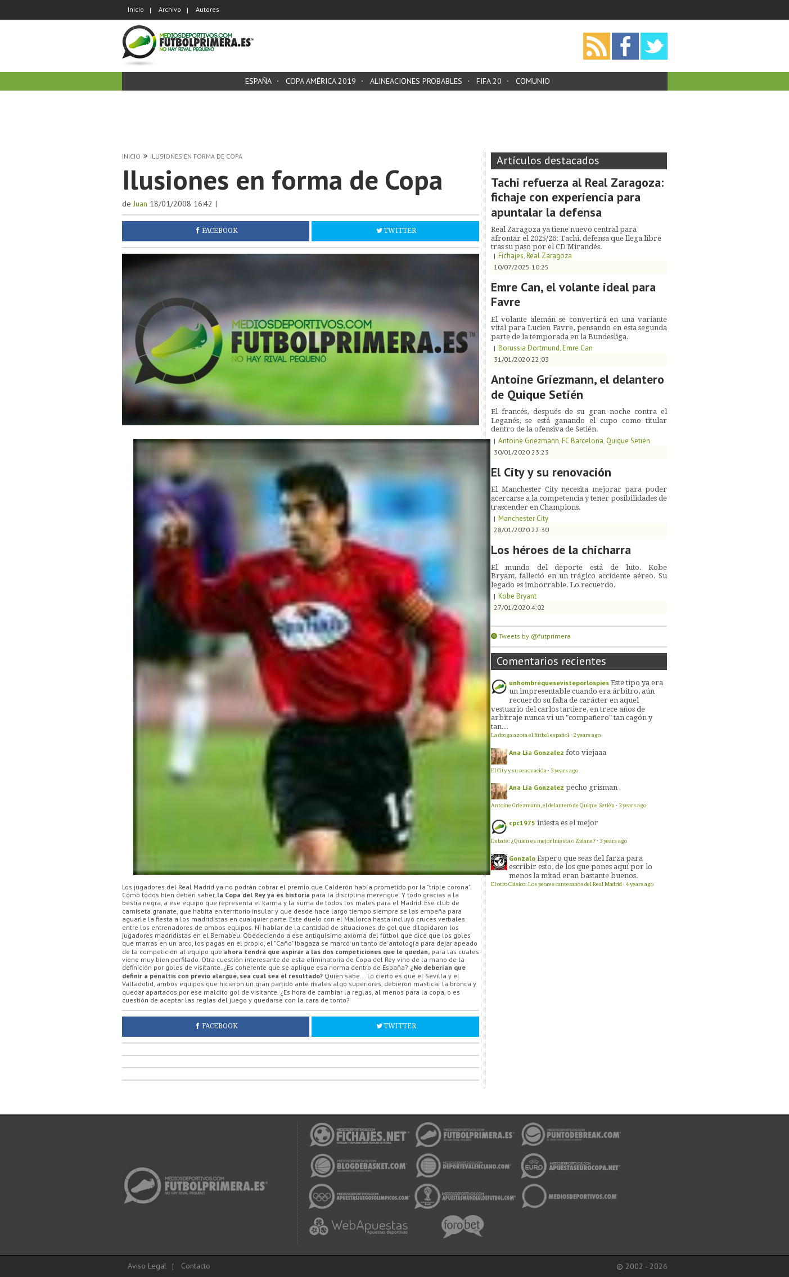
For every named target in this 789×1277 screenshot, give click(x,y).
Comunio (533, 81)
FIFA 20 (489, 81)
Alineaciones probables (416, 81)
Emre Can (577, 348)
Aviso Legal (147, 1266)
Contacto (195, 1266)
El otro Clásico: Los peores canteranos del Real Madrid (556, 884)
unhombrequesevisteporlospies (559, 682)
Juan (140, 204)
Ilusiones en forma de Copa (196, 156)
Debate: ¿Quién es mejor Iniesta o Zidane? (543, 841)
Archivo (170, 9)
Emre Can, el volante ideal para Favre (573, 294)
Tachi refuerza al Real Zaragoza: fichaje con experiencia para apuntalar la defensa (577, 197)
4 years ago (639, 884)
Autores (207, 9)
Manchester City (523, 518)
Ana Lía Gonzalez (536, 752)
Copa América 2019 (321, 81)
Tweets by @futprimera (535, 636)
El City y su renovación (551, 472)
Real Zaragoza (549, 255)
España (258, 81)
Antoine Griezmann (528, 441)
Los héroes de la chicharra (561, 549)
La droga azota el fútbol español (530, 735)
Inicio (136, 9)
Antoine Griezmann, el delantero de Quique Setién (577, 386)
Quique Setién (628, 441)
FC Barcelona (582, 441)
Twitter (400, 231)
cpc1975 (522, 823)
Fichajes (511, 255)
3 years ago (564, 770)
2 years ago (587, 735)
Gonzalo (522, 858)
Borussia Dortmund (529, 348)
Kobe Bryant (517, 596)
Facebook (220, 231)
